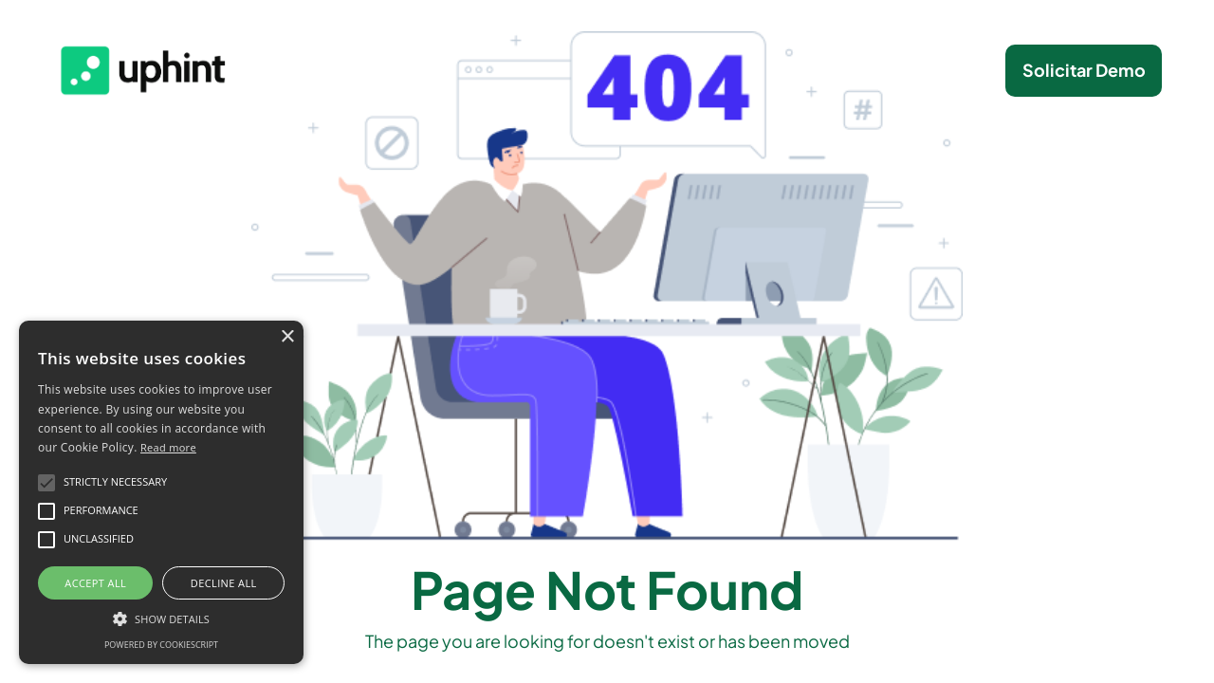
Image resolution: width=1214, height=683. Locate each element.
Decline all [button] (224, 583)
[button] (161, 617)
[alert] (161, 492)
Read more (168, 447)
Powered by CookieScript (161, 644)
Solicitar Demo (1084, 70)
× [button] (287, 337)
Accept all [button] (95, 583)
